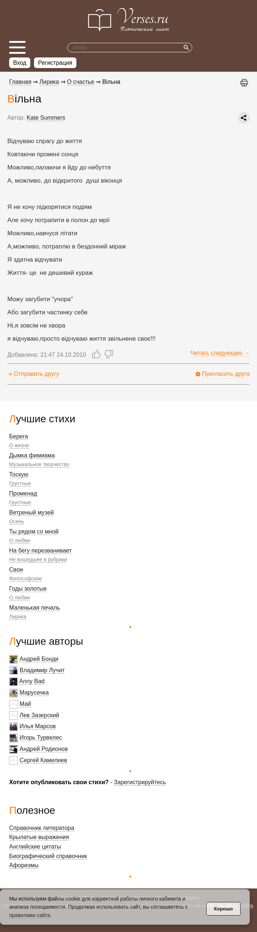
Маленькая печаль (34, 608)
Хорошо (223, 909)
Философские (25, 578)
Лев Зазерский (39, 715)
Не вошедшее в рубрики (38, 559)
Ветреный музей (31, 512)
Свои (16, 569)
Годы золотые (28, 588)
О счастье (80, 82)
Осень (16, 521)
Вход (19, 63)
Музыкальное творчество (39, 464)
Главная (20, 82)
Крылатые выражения (39, 837)
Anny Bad (32, 681)
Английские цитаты (35, 846)
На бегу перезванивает (40, 550)
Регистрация (55, 63)
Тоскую (19, 474)
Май (25, 704)
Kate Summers (46, 118)
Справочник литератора (41, 828)
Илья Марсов (37, 726)
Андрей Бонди (38, 659)
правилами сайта (29, 915)
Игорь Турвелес (40, 737)
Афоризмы (24, 865)
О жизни (19, 445)
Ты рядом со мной (33, 531)
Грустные (20, 483)
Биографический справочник (48, 856)
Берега (18, 436)
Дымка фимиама (32, 455)
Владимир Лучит (42, 670)
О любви (19, 540)
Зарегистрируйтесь (140, 782)
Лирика (17, 617)
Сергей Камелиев (43, 760)
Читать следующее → (220, 353)
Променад (23, 493)
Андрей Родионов (43, 749)
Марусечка (34, 692)
